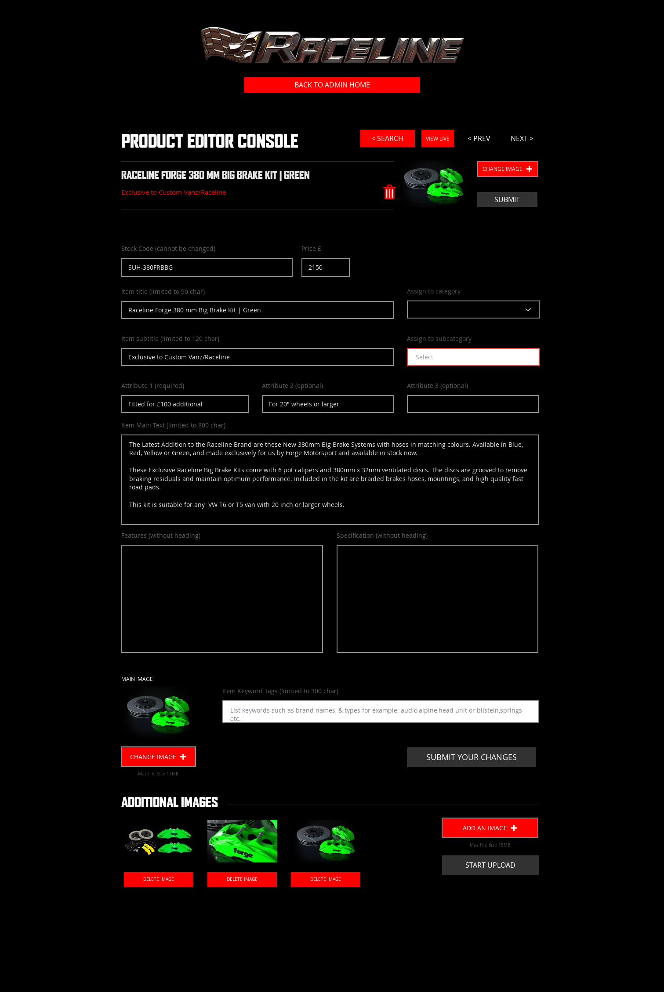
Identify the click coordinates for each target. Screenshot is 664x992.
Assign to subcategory (439, 339)
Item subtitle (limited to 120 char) (170, 339)
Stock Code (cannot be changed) (168, 249)
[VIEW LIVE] (437, 138)
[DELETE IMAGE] (158, 879)
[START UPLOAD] (490, 865)
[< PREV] (479, 138)
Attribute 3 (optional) (437, 386)
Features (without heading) (160, 535)
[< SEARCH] (387, 138)
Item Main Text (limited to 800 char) (173, 425)
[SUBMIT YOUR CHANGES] (471, 757)
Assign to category (434, 291)
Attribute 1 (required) (152, 386)
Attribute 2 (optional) (292, 386)
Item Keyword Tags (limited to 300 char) (280, 691)
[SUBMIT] (507, 199)
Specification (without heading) (382, 535)
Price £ (311, 249)
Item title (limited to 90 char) (163, 292)
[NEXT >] (522, 138)
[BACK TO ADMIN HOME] (332, 85)
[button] (507, 169)
